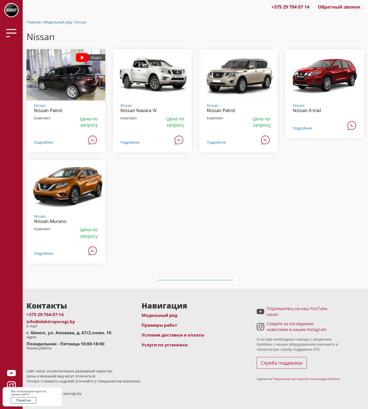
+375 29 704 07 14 (290, 7)
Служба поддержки (282, 363)
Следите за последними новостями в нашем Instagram (296, 326)
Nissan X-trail (307, 110)
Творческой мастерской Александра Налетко (306, 379)
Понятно (23, 400)
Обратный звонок (339, 7)
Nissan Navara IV (138, 110)
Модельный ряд (58, 22)
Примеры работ (159, 325)
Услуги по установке (165, 345)
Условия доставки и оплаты (173, 335)
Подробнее (43, 142)
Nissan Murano (50, 221)
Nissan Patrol (48, 110)
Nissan (81, 22)
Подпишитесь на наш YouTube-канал (297, 311)
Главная (33, 22)
